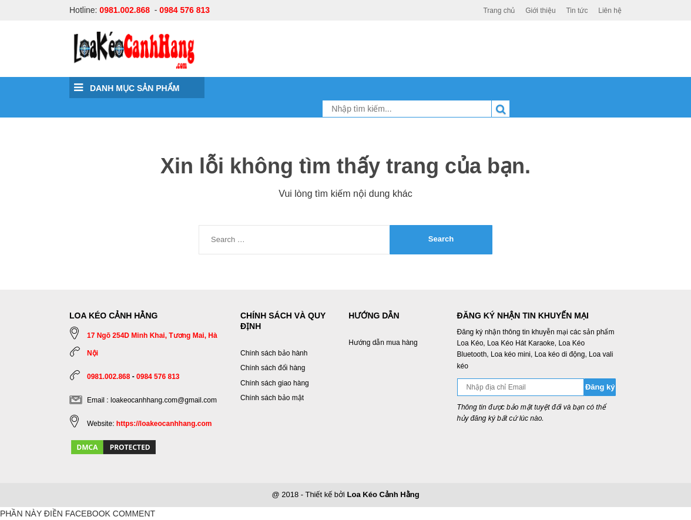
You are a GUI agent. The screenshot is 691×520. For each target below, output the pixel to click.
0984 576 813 (184, 10)
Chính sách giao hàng (274, 383)
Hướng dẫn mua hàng (382, 342)
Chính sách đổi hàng (272, 368)
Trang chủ (499, 10)
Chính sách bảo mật (272, 398)
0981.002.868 (124, 10)
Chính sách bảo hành (273, 353)
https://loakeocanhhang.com (164, 424)
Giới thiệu (540, 10)
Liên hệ (610, 10)
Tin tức (577, 10)
